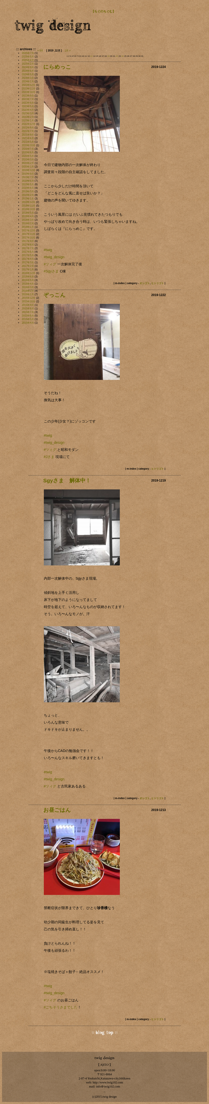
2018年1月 (28, 227)
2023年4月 (28, 109)
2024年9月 (28, 67)
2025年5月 (28, 56)
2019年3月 (28, 191)
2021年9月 (28, 134)
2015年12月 (28, 298)
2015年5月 (28, 319)
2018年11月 (28, 205)
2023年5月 (28, 106)
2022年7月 (28, 131)
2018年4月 (28, 216)
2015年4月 (28, 322)
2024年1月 (28, 81)
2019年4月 (28, 188)
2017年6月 (28, 251)
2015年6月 (28, 315)
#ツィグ (50, 450)
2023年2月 (28, 117)
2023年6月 (28, 102)
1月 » (68, 50)
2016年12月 (28, 273)
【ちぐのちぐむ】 (103, 11)
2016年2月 (28, 290)
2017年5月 (28, 255)
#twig (48, 435)
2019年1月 (28, 198)
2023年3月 (28, 113)
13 (91, 56)
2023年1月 (28, 120)
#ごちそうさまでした (61, 1007)
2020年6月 (28, 152)
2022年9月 (28, 127)
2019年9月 (28, 173)
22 (117, 56)
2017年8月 (28, 244)
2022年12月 (28, 124)
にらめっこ (57, 67)
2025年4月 (28, 60)
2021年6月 (28, 138)
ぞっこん (54, 295)
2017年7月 (28, 248)
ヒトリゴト (157, 283)
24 (122, 56)
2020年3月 (28, 159)
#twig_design (54, 257)
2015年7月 (28, 312)
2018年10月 (28, 209)
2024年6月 (28, 70)
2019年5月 (28, 184)
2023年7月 (28, 99)
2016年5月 (28, 280)
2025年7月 (28, 53)
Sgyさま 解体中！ (67, 480)
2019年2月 (28, 195)
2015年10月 (28, 301)
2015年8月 (28, 308)
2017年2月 (28, 266)
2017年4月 (28, 258)
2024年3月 (28, 78)
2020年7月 (28, 149)
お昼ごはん (57, 810)
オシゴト (145, 283)
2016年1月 (28, 294)
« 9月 (40, 50)
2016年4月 (28, 283)
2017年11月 (28, 234)
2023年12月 (28, 85)
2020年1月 (28, 166)
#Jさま (49, 457)
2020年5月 (28, 156)
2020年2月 (28, 163)
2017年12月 (28, 230)
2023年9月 (28, 95)
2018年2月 (28, 223)
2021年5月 (28, 141)
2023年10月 (28, 92)
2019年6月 (28, 180)
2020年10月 (28, 145)
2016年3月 (28, 287)
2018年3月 (28, 219)
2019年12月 (28, 170)
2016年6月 (28, 276)
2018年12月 (28, 202)
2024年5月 (28, 74)
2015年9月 (28, 305)
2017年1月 (28, 269)
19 (108, 56)
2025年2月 (28, 63)
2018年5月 (28, 212)
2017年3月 (28, 262)
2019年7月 (28, 177)
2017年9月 (28, 241)
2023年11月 (28, 88)
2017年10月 (28, 237)
